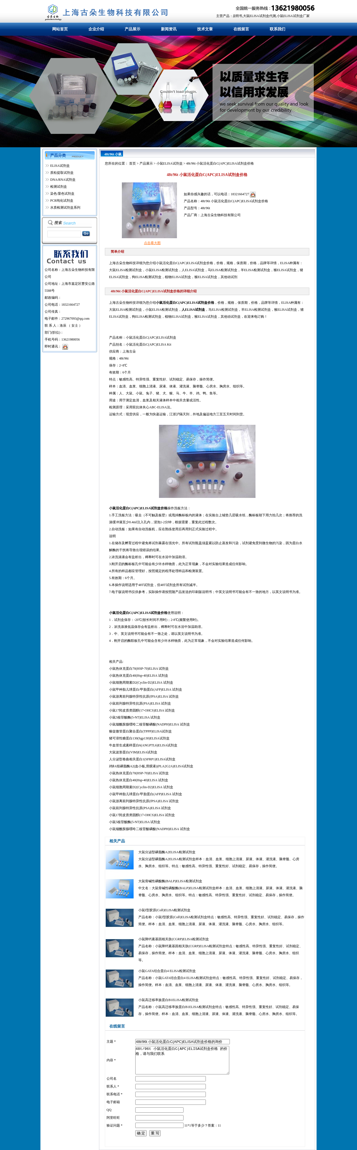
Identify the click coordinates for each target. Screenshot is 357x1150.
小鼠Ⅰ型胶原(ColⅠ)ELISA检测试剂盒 (164, 910)
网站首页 (60, 29)
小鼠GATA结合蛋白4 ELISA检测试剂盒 (167, 971)
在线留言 (241, 29)
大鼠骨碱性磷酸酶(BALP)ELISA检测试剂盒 (170, 881)
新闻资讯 (169, 29)
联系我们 (277, 29)
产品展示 (132, 29)
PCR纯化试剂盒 (61, 200)
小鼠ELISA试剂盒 (169, 163)
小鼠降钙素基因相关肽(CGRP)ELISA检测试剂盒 (173, 939)
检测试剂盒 (58, 187)
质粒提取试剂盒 (62, 173)
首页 (132, 163)
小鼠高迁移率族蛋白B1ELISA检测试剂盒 (168, 1000)
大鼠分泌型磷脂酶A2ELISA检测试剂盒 (167, 852)
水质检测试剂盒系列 (65, 207)
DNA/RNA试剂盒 (63, 180)
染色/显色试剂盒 (62, 194)
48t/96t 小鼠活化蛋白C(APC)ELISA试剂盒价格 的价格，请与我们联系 (182, 1060)
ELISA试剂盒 (60, 166)
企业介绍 (96, 29)
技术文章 (205, 29)
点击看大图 (152, 243)
